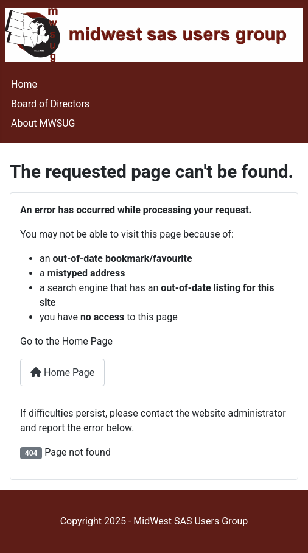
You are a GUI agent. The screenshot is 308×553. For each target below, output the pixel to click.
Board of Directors (50, 104)
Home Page (62, 372)
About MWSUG (43, 123)
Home (24, 84)
